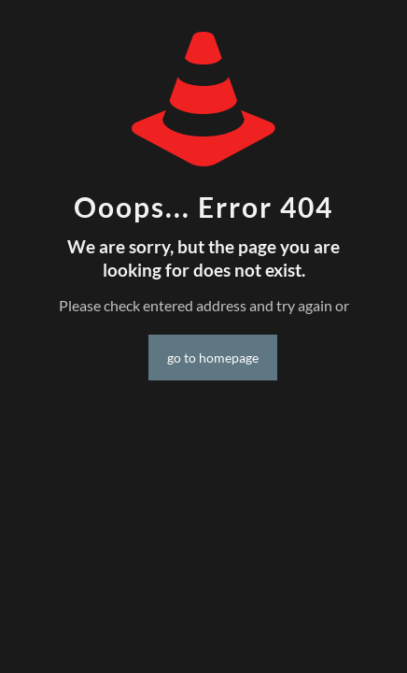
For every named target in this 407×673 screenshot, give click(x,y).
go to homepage (213, 357)
